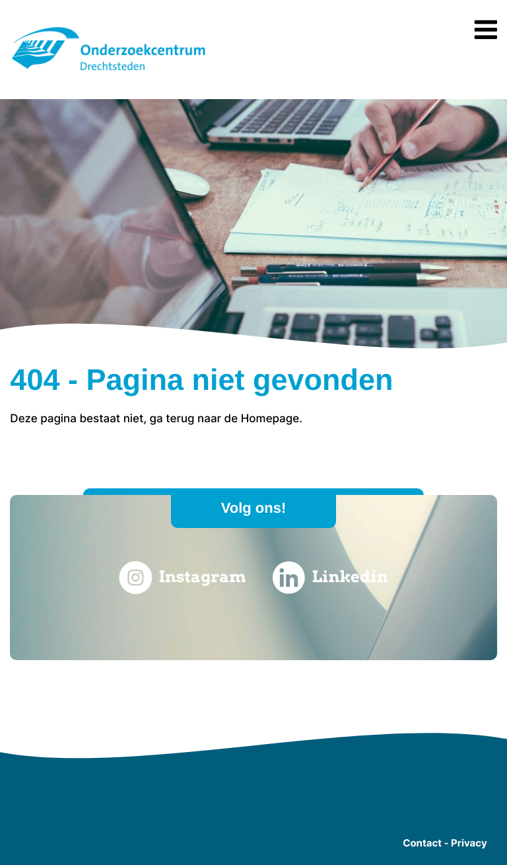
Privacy (469, 843)
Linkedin (330, 577)
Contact (422, 843)
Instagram (182, 577)
